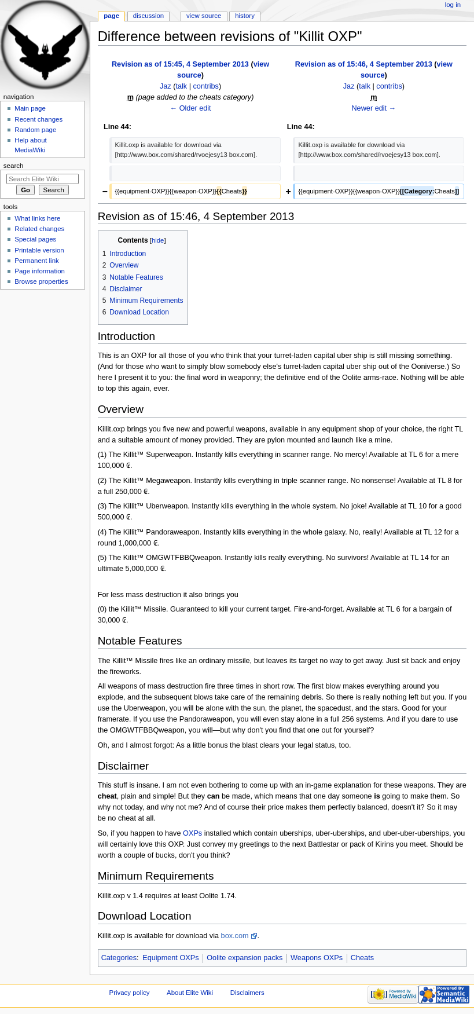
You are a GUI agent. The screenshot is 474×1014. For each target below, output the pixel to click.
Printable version (39, 250)
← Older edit (190, 108)
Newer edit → (373, 108)
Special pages (35, 239)
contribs (206, 86)
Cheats (362, 958)
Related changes (39, 228)
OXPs (192, 833)
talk (181, 86)
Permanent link (36, 260)
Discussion (148, 15)
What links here (37, 218)
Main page (30, 108)
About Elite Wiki (190, 992)
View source (203, 15)
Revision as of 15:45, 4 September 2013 (180, 64)
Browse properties (41, 281)
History (245, 15)
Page (111, 15)
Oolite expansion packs (244, 958)
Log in (453, 4)
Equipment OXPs (170, 958)
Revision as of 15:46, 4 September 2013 (363, 64)
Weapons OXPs (317, 958)
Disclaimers (247, 992)
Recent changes (38, 119)
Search (13, 165)
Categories (119, 958)
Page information (39, 271)
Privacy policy (129, 992)
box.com (235, 936)
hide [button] (158, 240)
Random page (35, 129)
